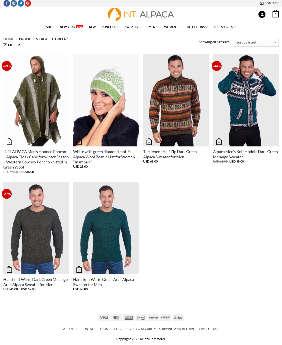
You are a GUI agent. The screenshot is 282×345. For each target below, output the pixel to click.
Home (8, 39)
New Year (67, 27)
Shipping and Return (176, 329)
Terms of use (208, 329)
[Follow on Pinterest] (28, 3)
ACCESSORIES (224, 27)
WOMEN (171, 27)
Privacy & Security (140, 329)
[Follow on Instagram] (14, 3)
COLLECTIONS (196, 27)
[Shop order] (256, 42)
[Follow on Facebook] (7, 3)
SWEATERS (134, 27)
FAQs (104, 329)
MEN (153, 27)
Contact (89, 329)
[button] (261, 14)
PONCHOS (110, 27)
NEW (92, 27)
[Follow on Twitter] (21, 3)
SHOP (50, 27)
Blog (117, 329)
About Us (70, 329)
